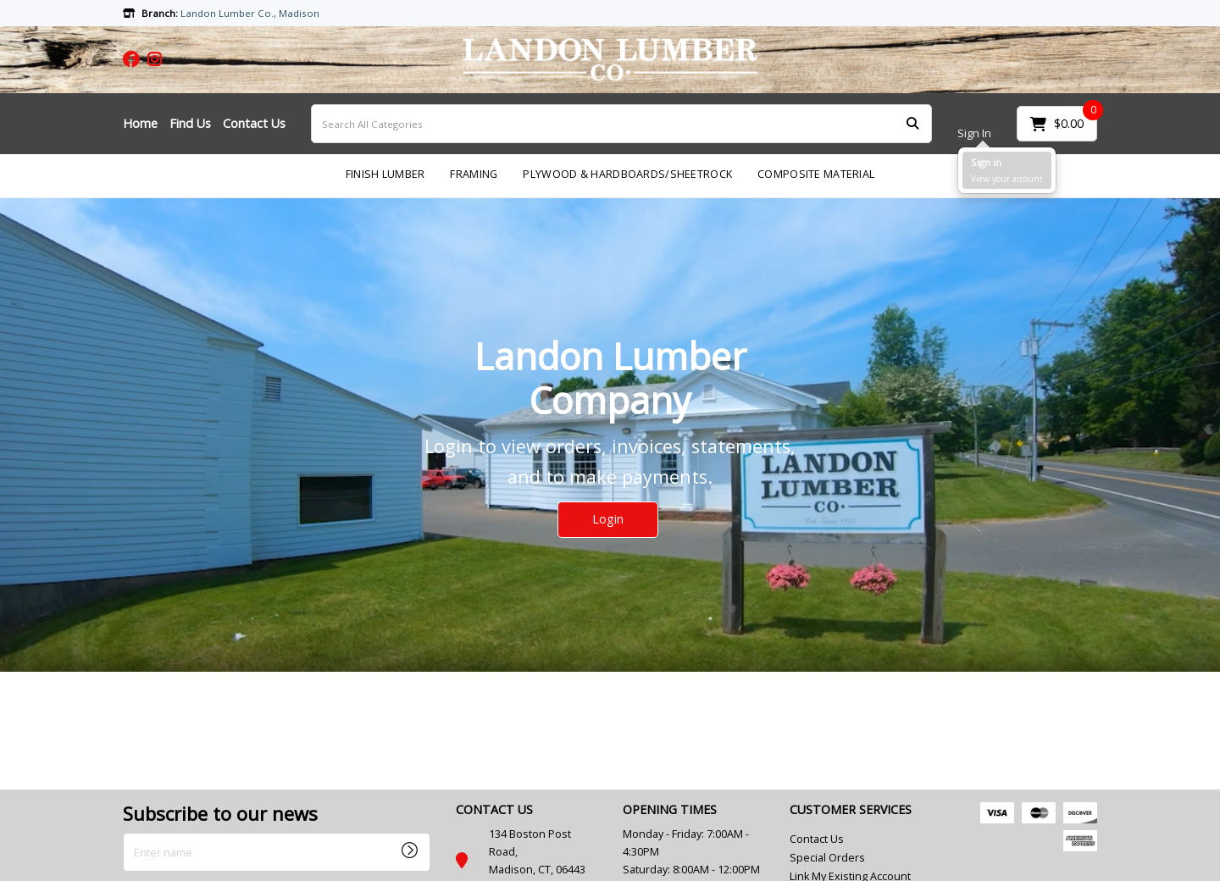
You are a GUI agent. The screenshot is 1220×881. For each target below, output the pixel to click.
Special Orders (827, 858)
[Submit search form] (912, 124)
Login (608, 519)
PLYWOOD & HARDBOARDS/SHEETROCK (627, 174)
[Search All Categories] (621, 123)
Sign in (986, 162)
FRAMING (473, 174)
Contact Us (254, 123)
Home (140, 123)
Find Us (190, 123)
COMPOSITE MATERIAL (815, 174)
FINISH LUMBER (385, 174)
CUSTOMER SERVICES (851, 809)
